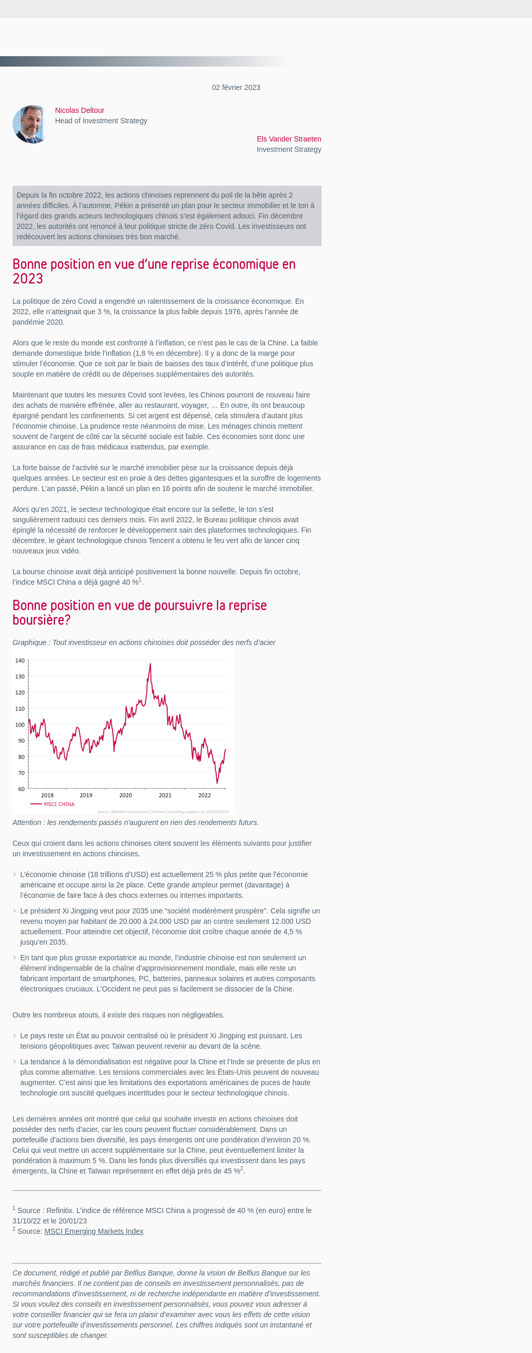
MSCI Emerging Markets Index (94, 1231)
